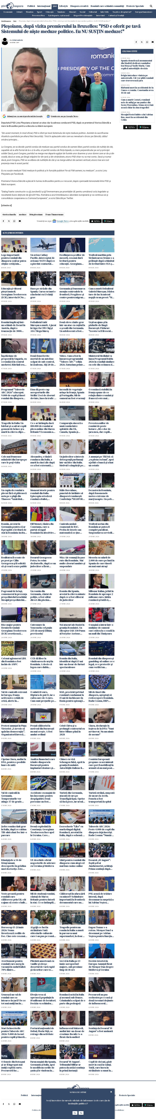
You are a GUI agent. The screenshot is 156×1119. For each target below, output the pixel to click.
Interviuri (100, 15)
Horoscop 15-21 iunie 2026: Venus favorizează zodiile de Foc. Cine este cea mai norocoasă (13, 932)
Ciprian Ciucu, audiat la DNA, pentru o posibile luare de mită (13, 762)
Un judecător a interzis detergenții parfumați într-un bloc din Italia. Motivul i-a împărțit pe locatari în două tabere (71, 461)
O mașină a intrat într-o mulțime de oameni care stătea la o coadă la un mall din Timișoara (101, 629)
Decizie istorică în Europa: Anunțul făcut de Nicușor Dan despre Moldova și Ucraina (101, 965)
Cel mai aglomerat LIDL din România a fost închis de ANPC (13, 661)
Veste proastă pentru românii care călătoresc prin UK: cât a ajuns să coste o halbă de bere (13, 898)
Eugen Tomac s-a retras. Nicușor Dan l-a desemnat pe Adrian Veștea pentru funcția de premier (101, 932)
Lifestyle (63, 6)
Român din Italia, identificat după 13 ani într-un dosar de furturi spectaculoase (72, 663)
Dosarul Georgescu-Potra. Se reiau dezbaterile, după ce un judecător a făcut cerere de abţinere (43, 562)
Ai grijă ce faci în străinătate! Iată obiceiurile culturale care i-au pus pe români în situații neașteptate (43, 932)
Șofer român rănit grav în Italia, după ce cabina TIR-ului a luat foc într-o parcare (14, 831)
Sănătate (61, 12)
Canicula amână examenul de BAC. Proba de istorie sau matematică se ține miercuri (70, 528)
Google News (63, 221)
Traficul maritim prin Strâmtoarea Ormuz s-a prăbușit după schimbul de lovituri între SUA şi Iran (101, 259)
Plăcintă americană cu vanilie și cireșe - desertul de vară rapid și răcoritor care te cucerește (42, 965)
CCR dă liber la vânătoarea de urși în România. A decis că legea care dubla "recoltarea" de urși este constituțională (41, 663)
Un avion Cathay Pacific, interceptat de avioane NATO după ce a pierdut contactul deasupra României (42, 259)
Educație (50, 12)
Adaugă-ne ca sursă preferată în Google (25, 116)
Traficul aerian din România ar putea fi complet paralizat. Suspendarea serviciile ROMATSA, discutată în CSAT (101, 528)
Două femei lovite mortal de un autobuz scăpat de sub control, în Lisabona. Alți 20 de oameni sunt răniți (42, 360)
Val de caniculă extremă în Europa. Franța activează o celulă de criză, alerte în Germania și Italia (14, 696)
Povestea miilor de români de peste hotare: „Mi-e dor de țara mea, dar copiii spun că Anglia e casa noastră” (100, 427)
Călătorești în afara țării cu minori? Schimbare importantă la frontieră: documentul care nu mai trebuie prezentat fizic (72, 898)
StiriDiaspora (6, 21)
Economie (8, 12)
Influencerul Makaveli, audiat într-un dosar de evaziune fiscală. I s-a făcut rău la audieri (71, 1033)
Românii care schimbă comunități (107, 6)
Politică (31, 6)
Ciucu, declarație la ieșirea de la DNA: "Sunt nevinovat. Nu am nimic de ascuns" (101, 730)
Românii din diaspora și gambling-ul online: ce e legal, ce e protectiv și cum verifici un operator (101, 663)
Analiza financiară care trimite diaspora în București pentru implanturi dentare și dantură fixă (42, 763)
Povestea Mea (38, 15)
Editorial (93, 12)
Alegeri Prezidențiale (83, 15)
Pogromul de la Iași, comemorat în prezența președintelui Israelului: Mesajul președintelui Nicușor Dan (14, 595)
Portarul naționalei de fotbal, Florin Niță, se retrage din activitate (42, 1031)
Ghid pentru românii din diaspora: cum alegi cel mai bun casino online (72, 863)
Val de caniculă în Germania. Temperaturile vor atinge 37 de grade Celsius (11, 797)
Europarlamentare (143, 12)
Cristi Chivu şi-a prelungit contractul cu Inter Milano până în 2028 (72, 730)
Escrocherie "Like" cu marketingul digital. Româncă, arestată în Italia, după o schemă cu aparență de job (72, 831)
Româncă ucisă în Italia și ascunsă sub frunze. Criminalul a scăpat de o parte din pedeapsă (72, 999)
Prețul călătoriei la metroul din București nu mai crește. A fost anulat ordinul (42, 730)
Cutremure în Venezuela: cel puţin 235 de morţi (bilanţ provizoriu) (41, 629)
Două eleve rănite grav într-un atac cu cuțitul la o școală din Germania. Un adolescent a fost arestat (72, 327)
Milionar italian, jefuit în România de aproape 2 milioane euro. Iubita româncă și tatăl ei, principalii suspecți (101, 595)
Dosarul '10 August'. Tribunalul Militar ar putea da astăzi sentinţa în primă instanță (72, 1066)
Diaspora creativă (79, 6)
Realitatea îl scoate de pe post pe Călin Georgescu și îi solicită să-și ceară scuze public (14, 562)
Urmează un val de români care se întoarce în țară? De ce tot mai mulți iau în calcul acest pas (13, 999)
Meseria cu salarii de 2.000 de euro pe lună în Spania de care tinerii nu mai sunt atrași (101, 562)
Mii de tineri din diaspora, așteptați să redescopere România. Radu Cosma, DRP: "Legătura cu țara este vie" (101, 696)
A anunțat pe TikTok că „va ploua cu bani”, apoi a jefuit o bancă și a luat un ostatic (101, 461)
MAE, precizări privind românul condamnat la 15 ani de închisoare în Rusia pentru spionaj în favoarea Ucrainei (71, 696)
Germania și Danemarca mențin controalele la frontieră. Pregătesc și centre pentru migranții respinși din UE (72, 293)
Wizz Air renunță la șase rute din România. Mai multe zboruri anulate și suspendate (72, 562)
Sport (39, 12)
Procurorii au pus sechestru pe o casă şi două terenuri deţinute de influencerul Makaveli (101, 999)
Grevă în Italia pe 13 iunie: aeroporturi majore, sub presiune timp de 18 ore (70, 965)
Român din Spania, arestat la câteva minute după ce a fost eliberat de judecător (72, 595)
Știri (55, 6)
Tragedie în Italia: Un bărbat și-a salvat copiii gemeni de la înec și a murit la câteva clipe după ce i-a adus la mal (13, 427)
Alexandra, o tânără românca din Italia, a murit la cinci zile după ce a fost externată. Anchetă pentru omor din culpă (42, 461)
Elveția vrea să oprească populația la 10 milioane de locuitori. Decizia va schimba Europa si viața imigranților (43, 999)
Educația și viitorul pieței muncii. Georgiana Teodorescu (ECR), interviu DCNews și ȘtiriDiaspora (14, 293)
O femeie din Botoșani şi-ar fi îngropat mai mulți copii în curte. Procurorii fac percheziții (13, 1066)
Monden (29, 12)
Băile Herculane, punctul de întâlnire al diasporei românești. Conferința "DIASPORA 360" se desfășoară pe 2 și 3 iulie (72, 495)
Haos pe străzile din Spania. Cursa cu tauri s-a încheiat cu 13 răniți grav (43, 293)
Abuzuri (72, 12)
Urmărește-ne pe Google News (64, 116)
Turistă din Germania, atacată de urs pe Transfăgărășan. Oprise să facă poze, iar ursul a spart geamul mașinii (72, 797)
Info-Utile (105, 12)
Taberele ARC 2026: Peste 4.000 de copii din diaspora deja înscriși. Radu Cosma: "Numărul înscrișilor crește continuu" (101, 831)
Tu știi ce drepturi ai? (122, 12)
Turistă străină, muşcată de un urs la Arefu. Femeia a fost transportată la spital (101, 797)
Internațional (43, 6)
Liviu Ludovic (17, 40)
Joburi (19, 12)
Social (82, 12)
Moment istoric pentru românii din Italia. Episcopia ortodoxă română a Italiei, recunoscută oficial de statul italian (42, 495)
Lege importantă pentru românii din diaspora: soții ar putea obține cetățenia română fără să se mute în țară (13, 259)
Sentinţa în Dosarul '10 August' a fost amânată (101, 1030)
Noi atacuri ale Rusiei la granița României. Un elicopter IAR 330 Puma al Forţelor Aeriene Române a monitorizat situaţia (72, 629)
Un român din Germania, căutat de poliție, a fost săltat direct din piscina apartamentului (41, 595)
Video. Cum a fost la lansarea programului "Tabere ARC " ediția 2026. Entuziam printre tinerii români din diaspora (71, 360)
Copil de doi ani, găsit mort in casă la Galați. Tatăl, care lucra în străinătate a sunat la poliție (100, 1066)
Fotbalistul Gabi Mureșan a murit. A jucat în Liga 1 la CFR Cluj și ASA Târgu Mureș (43, 327)
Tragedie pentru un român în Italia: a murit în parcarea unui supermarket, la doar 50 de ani (71, 932)
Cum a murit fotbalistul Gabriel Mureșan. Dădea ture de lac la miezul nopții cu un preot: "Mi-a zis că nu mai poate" (101, 293)
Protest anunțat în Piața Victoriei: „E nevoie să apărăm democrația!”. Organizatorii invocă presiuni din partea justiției (13, 730)
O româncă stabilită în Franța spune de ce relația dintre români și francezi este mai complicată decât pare (101, 394)
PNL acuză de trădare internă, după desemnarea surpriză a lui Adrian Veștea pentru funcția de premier (101, 898)
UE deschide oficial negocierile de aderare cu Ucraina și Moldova (42, 863)
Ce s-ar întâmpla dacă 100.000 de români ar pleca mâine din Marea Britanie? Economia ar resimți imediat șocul (42, 427)
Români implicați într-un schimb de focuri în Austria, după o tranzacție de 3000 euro (13, 327)
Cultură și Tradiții (116, 15)
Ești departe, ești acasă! (59, 15)
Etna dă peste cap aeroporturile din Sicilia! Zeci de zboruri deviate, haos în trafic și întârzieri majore (43, 394)
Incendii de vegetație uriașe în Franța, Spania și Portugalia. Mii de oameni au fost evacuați (72, 394)
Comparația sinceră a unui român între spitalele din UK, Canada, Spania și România (71, 427)
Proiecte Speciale (135, 6)
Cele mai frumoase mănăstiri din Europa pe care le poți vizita (14, 459)
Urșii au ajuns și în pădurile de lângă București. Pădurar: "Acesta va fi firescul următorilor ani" (100, 327)
